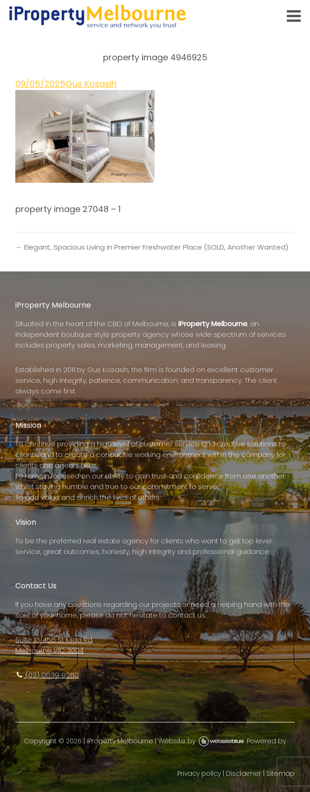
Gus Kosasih (90, 84)
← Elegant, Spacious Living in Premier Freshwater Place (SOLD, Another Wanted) (152, 247)
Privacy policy (199, 773)
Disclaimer (243, 773)
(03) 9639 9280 (47, 675)
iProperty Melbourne (120, 741)
